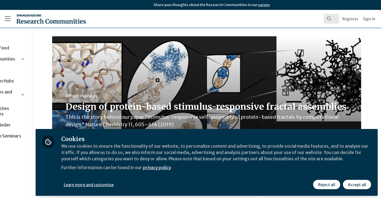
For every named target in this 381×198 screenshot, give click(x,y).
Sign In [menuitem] (369, 18)
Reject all (326, 183)
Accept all (357, 183)
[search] (331, 19)
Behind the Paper (104, 96)
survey (263, 4)
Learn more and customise (127, 183)
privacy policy (196, 172)
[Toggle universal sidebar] (7, 18)
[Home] (43, 18)
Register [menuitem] (350, 18)
